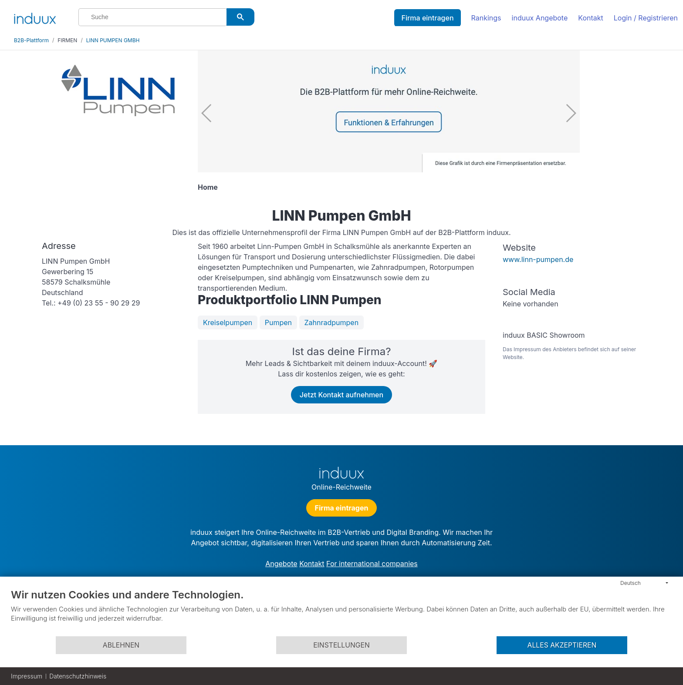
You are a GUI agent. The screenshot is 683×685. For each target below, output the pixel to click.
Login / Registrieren (646, 17)
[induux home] (34, 16)
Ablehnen (121, 645)
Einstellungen (341, 645)
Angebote (281, 563)
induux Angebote (540, 17)
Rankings (486, 17)
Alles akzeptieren (562, 645)
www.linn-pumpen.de (538, 259)
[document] (341, 612)
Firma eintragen (427, 17)
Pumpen (278, 322)
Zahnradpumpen (331, 322)
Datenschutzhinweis (77, 676)
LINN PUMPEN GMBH (113, 40)
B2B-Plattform (31, 40)
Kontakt (590, 17)
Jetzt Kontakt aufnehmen (341, 394)
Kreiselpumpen (227, 322)
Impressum (26, 676)
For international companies (372, 563)
